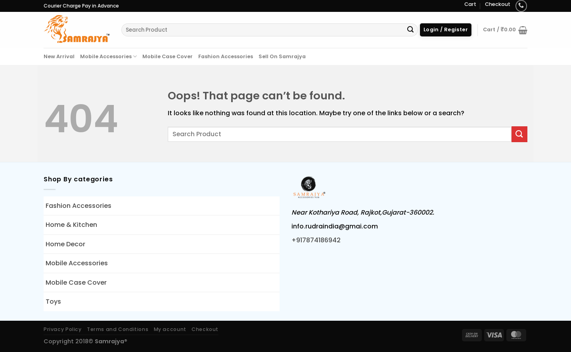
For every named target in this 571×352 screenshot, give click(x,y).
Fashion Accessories (225, 56)
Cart (470, 4)
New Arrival (59, 56)
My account (170, 329)
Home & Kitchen (71, 224)
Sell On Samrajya (282, 56)
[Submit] (410, 30)
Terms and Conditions (117, 329)
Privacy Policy (63, 329)
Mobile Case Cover (167, 56)
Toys (53, 301)
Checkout (497, 4)
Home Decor (65, 244)
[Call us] (521, 5)
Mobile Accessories (108, 56)
